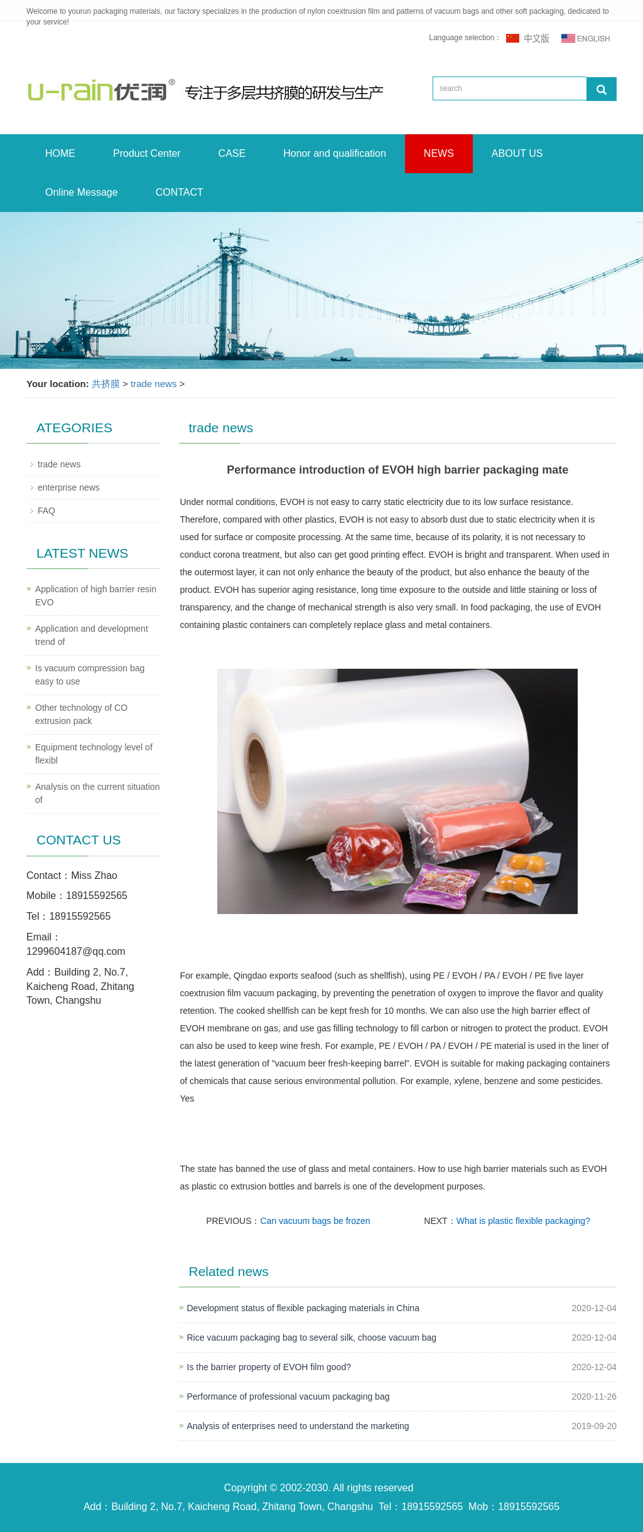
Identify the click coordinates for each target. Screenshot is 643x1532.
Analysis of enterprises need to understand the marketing (298, 1426)
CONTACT (179, 192)
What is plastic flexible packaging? (523, 1221)
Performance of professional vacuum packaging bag (288, 1396)
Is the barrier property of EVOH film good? (269, 1367)
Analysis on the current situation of (97, 793)
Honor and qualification (334, 153)
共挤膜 (106, 383)
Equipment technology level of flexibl (94, 753)
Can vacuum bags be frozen (315, 1221)
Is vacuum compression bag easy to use (89, 674)
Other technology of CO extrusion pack (81, 714)
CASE (232, 153)
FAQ (46, 511)
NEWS (439, 153)
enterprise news (69, 487)
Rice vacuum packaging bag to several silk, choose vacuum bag (312, 1338)
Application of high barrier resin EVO (95, 595)
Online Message (81, 192)
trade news (153, 383)
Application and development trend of (91, 635)
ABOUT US (517, 153)
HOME (60, 153)
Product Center (147, 153)
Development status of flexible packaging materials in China (303, 1308)
